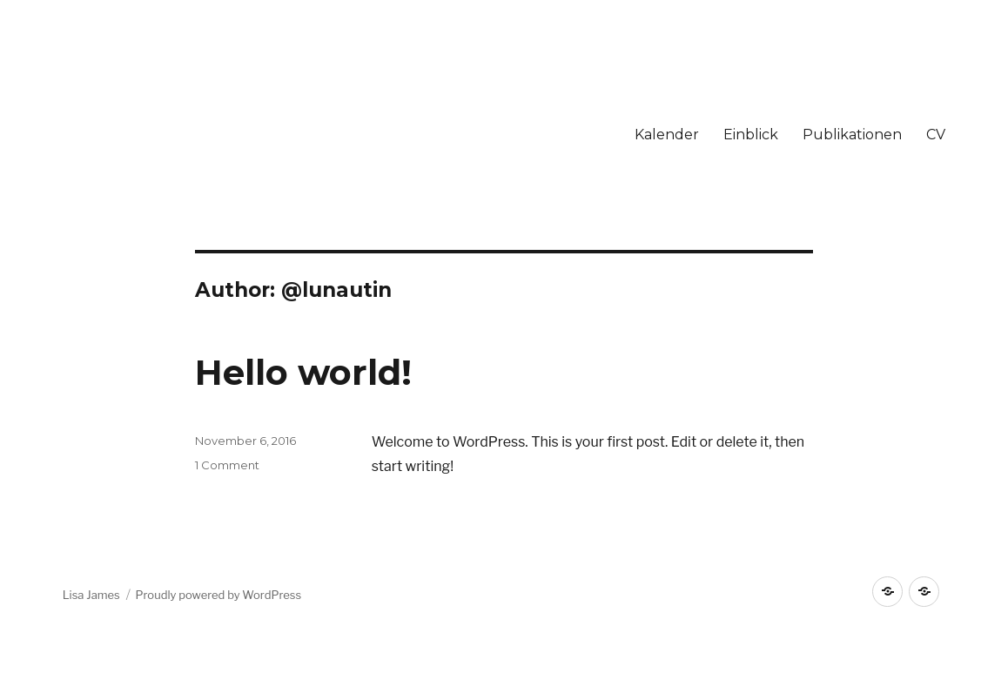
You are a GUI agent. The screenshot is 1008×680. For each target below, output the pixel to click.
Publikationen (852, 134)
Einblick (750, 134)
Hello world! (303, 372)
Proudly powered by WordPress (219, 595)
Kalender (667, 134)
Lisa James (91, 595)
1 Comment (227, 465)
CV (935, 134)
